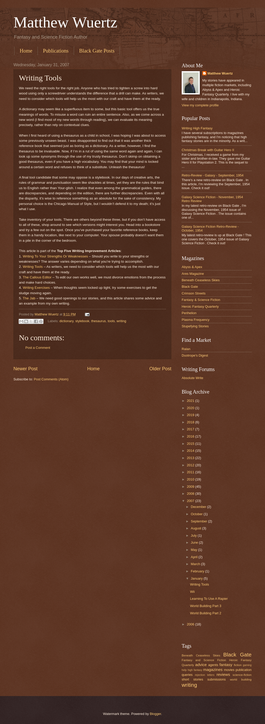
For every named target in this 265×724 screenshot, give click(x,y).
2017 (191, 429)
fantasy (225, 664)
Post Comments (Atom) (51, 379)
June (195, 542)
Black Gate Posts (97, 51)
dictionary (66, 321)
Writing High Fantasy (197, 128)
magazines (213, 669)
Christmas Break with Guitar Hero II (208, 150)
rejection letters (204, 675)
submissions (216, 679)
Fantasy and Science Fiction (204, 660)
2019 (191, 415)
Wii (192, 592)
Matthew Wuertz (65, 22)
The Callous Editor (37, 277)
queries (187, 675)
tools (111, 321)
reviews (223, 674)
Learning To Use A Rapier (209, 599)
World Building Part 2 (205, 613)
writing (121, 321)
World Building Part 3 (205, 606)
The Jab (29, 298)
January (197, 578)
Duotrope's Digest (195, 355)
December (199, 507)
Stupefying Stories (195, 326)
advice (201, 664)
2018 (191, 422)
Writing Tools (33, 267)
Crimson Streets (193, 293)
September (199, 521)
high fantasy (195, 670)
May (194, 550)
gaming (247, 665)
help (184, 670)
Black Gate (190, 287)
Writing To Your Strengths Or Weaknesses (55, 256)
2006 (191, 624)
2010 (191, 479)
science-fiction (242, 674)
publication (243, 670)
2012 (191, 465)
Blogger (155, 714)
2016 (191, 436)
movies (229, 670)
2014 (191, 451)
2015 (191, 444)
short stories (192, 679)
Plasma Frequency (195, 320)
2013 (191, 458)
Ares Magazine (193, 274)
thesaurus (98, 321)
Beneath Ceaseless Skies (201, 280)
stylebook (82, 321)
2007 (191, 501)
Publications (56, 51)
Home (26, 51)
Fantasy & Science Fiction (201, 300)
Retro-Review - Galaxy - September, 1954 (213, 175)
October (197, 514)
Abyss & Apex (192, 267)
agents (213, 665)
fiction (237, 665)
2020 (191, 408)
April (194, 557)
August (196, 528)
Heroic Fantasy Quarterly (200, 306)
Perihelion (189, 313)
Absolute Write (192, 378)
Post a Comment (37, 348)
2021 (191, 401)
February (198, 571)
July (194, 535)
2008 (191, 494)
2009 (191, 487)
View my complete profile (200, 105)
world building (241, 679)
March (196, 564)
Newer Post (25, 368)
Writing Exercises (36, 288)
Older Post (160, 368)
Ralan (186, 349)
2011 (191, 472)
